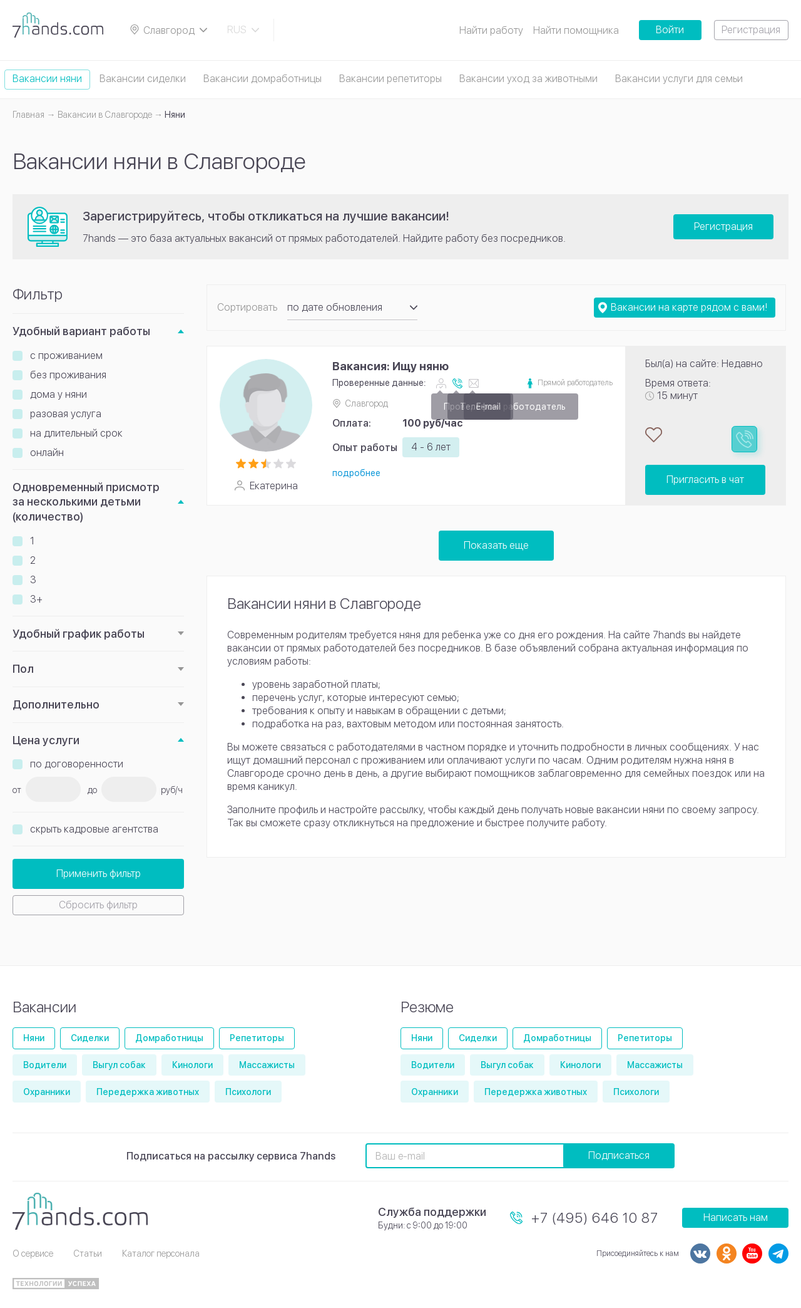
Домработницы (169, 1038)
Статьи (87, 1253)
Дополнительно (56, 704)
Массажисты (267, 1065)
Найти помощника (576, 30)
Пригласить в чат (705, 479)
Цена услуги (46, 740)
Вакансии (44, 1007)
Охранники (46, 1092)
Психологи (248, 1092)
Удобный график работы (79, 633)
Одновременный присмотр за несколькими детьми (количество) (86, 501)
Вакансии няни (47, 79)
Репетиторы (257, 1038)
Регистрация (751, 30)
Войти (670, 30)
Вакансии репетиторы (390, 79)
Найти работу (491, 30)
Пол (23, 668)
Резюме (427, 1007)
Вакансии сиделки (142, 79)
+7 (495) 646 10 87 (594, 1218)
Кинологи (192, 1065)
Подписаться (619, 1155)
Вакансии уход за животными (528, 79)
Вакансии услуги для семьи (679, 79)
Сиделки (90, 1038)
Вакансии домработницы (262, 79)
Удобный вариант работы (81, 331)
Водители (44, 1065)
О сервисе (33, 1253)
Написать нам (735, 1217)
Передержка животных (147, 1092)
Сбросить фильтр (98, 905)
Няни (33, 1038)
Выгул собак (119, 1065)
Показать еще (496, 545)
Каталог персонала (161, 1253)
